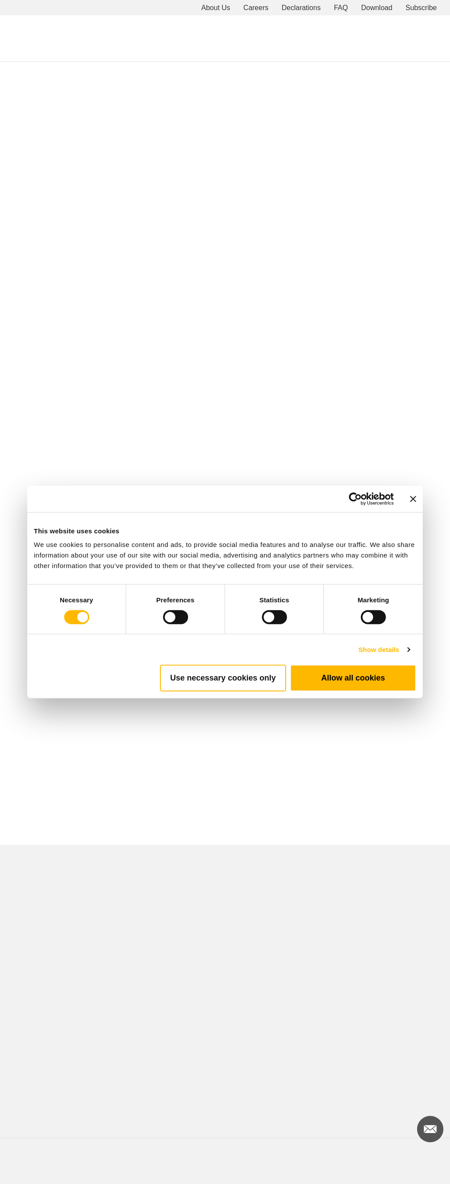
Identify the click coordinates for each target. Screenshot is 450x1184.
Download (376, 7)
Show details (379, 649)
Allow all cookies (353, 677)
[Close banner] (413, 499)
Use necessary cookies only (223, 677)
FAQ (341, 7)
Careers (256, 7)
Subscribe (421, 7)
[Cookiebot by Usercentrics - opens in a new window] (355, 498)
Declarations (301, 7)
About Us (215, 7)
